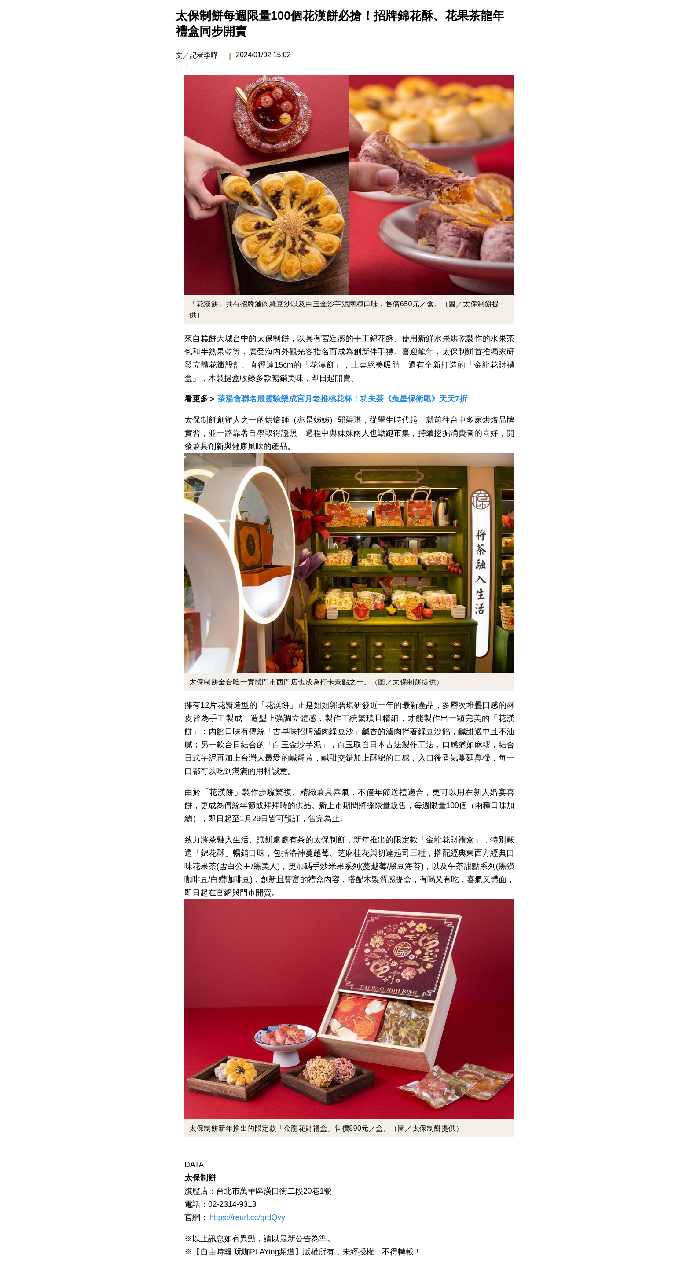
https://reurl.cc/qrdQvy (247, 1217)
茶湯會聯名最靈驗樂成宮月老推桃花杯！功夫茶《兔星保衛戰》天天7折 (342, 398)
